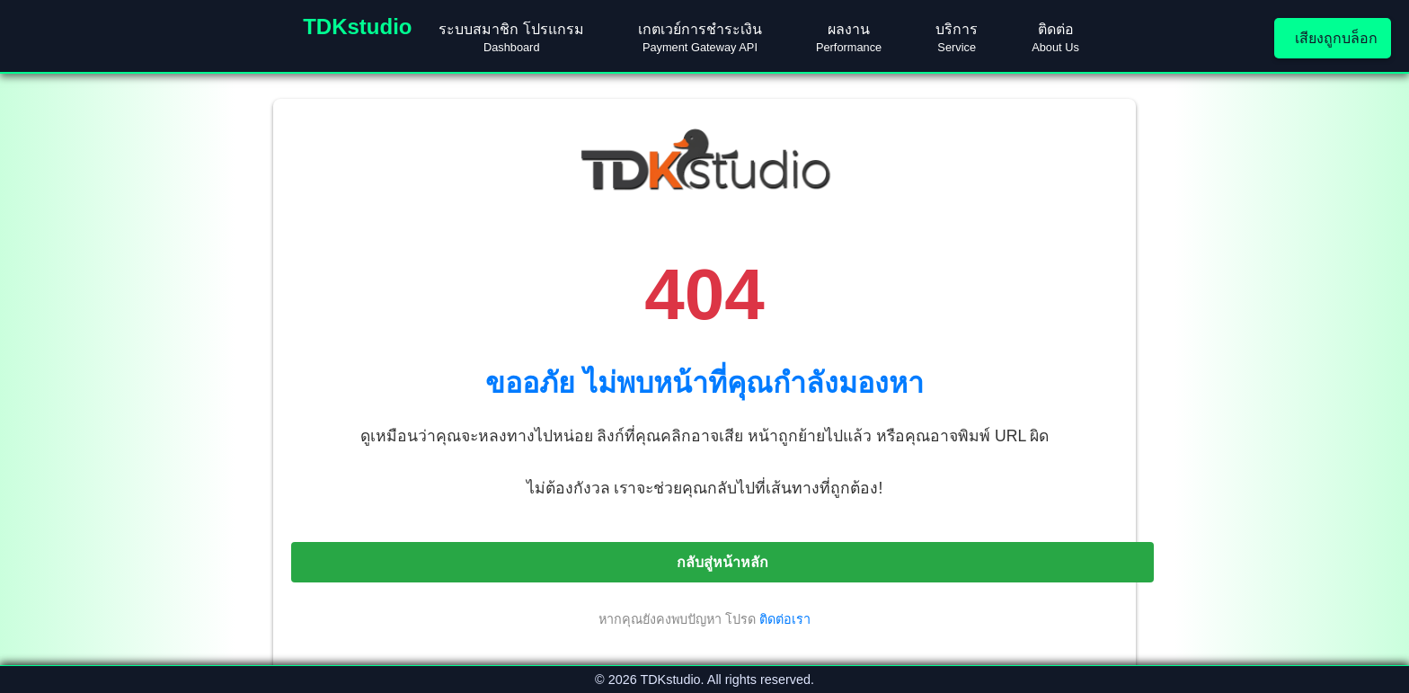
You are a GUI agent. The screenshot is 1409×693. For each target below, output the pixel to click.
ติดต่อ (1055, 38)
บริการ (956, 38)
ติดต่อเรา (785, 619)
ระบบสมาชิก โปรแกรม (511, 38)
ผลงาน (849, 38)
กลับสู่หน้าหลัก (722, 562)
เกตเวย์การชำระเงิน (700, 38)
